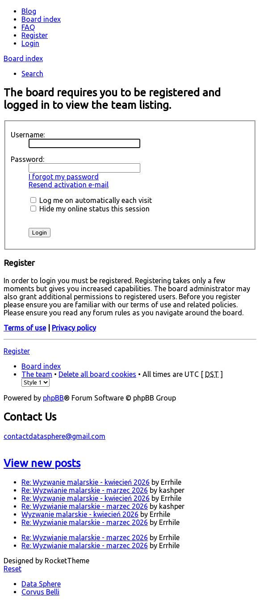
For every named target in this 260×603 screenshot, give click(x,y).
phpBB (53, 398)
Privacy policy (74, 328)
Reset (12, 569)
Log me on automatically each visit (91, 200)
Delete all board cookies (97, 374)
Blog (28, 11)
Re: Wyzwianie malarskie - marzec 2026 (84, 490)
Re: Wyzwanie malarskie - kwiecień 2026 (85, 482)
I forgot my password (64, 177)
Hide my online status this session (90, 209)
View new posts (42, 463)
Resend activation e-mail (69, 185)
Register (17, 351)
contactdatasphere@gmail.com (54, 436)
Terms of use (25, 328)
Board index (23, 58)
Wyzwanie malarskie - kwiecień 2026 (79, 514)
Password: (27, 159)
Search (32, 74)
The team (36, 374)
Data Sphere (41, 584)
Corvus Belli (40, 592)
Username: (28, 135)
